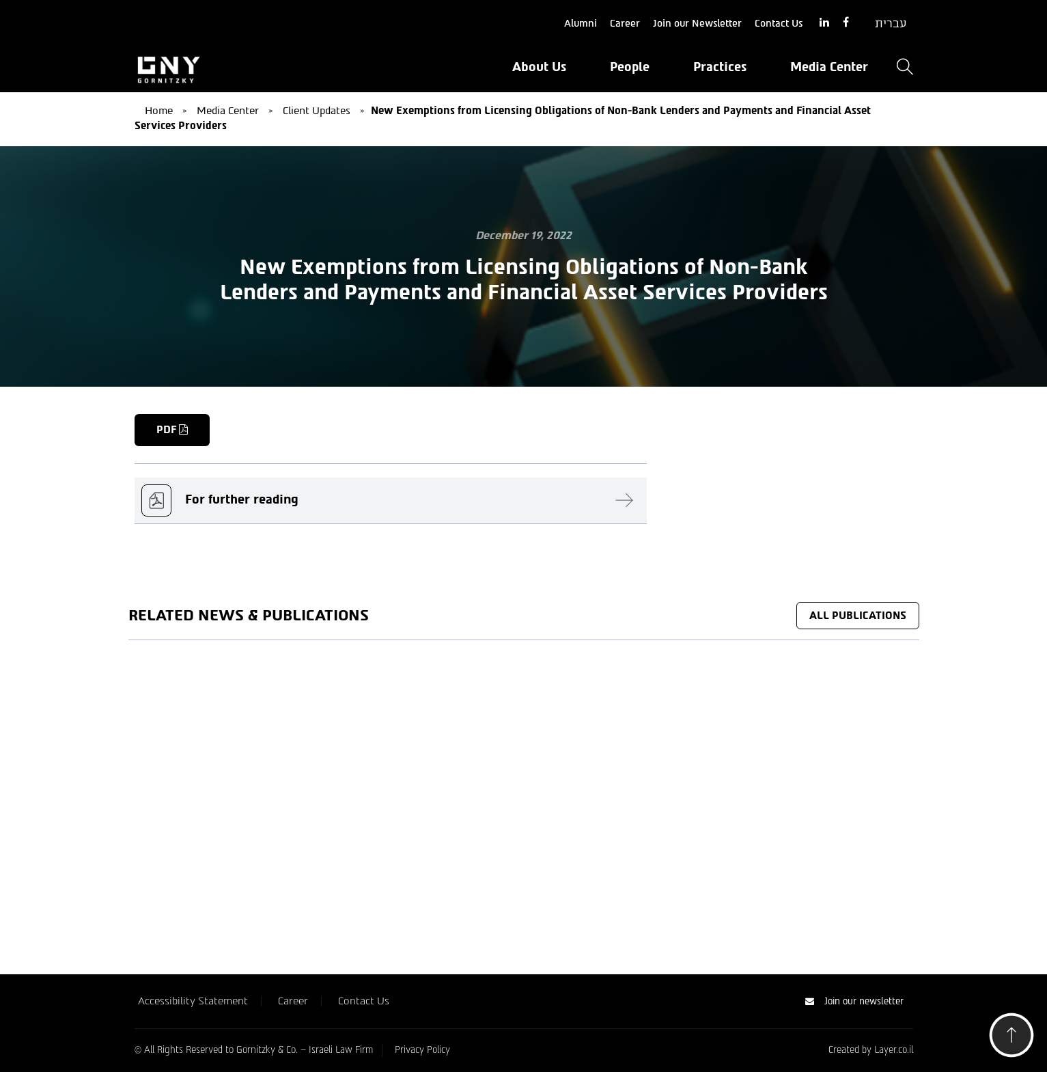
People (630, 66)
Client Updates (316, 111)
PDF (172, 430)
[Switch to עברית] (890, 23)
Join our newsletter (854, 1001)
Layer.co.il (893, 1050)
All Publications (857, 615)
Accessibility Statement (193, 1001)
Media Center (829, 66)
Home (159, 111)
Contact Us (778, 23)
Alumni (580, 23)
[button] (1011, 1039)
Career (625, 23)
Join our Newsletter (697, 23)
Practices (719, 66)
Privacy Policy (422, 1050)
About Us (539, 66)
